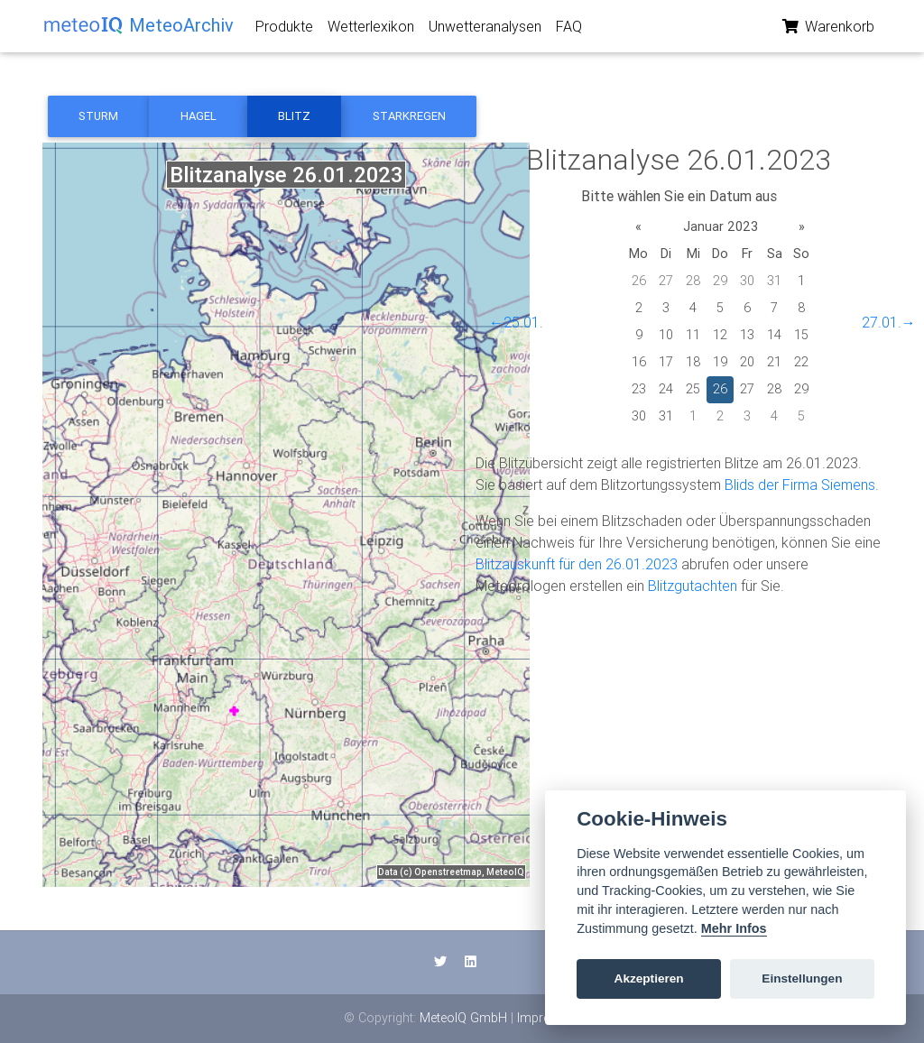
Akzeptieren (649, 978)
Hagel (198, 116)
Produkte (284, 30)
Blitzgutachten (692, 586)
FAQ (569, 30)
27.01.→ (889, 322)
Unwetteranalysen (485, 30)
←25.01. (516, 322)
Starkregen (409, 116)
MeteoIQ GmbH (463, 1018)
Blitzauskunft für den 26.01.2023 (577, 564)
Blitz (294, 116)
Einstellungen (802, 978)
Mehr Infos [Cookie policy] (734, 928)
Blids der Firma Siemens (800, 484)
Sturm (98, 116)
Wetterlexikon (371, 30)
